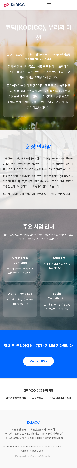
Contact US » (38, 361)
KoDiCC (14, 5)
